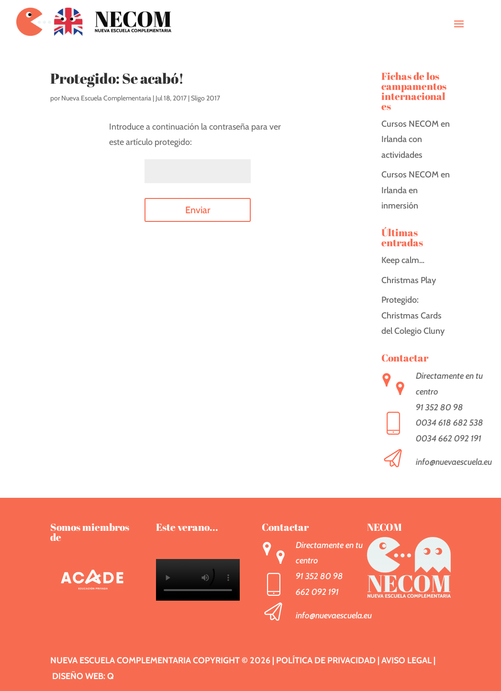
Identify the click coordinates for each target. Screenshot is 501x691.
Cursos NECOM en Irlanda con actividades (415, 139)
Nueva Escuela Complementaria (106, 98)
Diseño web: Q (83, 676)
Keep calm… (402, 260)
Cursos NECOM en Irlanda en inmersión (415, 190)
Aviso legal (406, 660)
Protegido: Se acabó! (117, 78)
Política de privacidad (326, 660)
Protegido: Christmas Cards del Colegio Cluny (413, 315)
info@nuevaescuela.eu (454, 462)
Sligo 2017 (205, 98)
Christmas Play (408, 280)
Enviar (197, 210)
